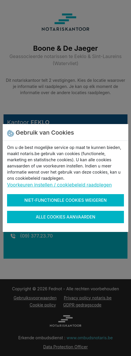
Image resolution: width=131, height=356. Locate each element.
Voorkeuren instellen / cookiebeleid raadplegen (59, 185)
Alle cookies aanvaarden (65, 216)
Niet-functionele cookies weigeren (65, 200)
